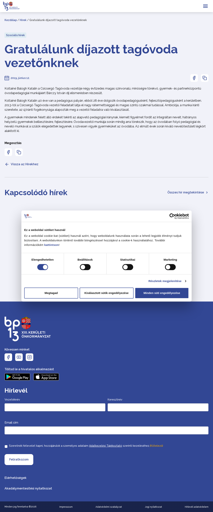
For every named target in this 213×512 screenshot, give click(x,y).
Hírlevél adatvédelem (196, 507)
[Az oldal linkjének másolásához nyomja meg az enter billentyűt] (204, 78)
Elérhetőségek (15, 478)
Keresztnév (115, 399)
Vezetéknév (12, 399)
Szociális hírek (15, 35)
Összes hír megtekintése (187, 192)
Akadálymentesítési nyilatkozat (28, 488)
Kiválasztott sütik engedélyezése (106, 293)
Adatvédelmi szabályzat (109, 507)
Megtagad (51, 293)
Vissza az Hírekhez (21, 164)
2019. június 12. (20, 77)
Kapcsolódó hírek (36, 192)
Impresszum (66, 507)
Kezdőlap (11, 20)
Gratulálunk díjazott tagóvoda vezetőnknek (91, 56)
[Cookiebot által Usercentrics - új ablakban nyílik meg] (172, 216)
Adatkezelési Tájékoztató (105, 445)
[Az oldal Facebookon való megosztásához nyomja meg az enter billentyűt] (194, 78)
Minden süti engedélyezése (162, 293)
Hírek (23, 20)
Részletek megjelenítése (165, 281)
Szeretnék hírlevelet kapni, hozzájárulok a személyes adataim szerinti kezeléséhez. (86, 445)
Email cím (11, 422)
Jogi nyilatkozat (153, 507)
